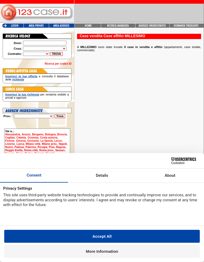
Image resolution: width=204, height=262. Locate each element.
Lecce (58, 140)
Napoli (63, 143)
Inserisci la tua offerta (21, 76)
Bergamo (37, 134)
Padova (19, 147)
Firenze (10, 140)
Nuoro (9, 147)
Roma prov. (46, 150)
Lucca (20, 143)
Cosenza (33, 137)
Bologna (50, 134)
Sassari (60, 150)
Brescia (62, 134)
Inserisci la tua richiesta (22, 94)
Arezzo (26, 134)
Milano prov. (49, 143)
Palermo (31, 147)
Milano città (33, 143)
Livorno (10, 143)
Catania (21, 137)
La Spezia (46, 140)
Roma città (31, 150)
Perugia (42, 147)
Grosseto (33, 140)
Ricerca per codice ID (58, 63)
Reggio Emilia (14, 150)
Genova (21, 140)
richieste (18, 79)
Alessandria (12, 134)
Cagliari (10, 137)
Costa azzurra (49, 137)
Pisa (51, 147)
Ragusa (60, 147)
